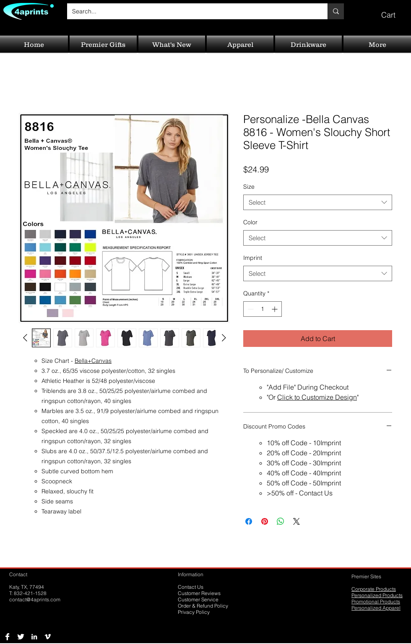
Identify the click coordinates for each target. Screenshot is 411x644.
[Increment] (275, 309)
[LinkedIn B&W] (34, 636)
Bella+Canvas (93, 360)
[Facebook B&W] (7, 636)
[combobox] (317, 202)
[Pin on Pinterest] (265, 521)
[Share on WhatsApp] (281, 521)
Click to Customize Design (317, 397)
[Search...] (191, 11)
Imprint (252, 258)
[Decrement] (250, 309)
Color (250, 222)
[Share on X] (296, 521)
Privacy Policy (194, 612)
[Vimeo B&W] (47, 636)
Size (249, 186)
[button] (394, 11)
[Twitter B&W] (20, 636)
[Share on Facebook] (249, 521)
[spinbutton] (262, 309)
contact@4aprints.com (34, 599)
